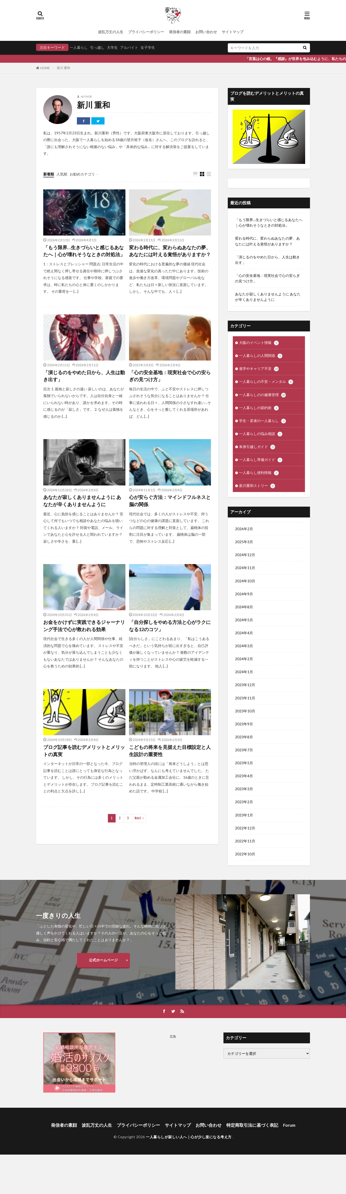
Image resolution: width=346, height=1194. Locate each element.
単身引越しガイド (257, 446)
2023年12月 (245, 685)
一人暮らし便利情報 (259, 472)
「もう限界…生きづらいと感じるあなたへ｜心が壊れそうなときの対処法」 (84, 250)
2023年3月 (244, 789)
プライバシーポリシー (146, 32)
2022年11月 (245, 841)
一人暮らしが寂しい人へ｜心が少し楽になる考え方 (189, 1137)
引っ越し (97, 47)
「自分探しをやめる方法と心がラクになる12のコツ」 (170, 625)
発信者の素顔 (180, 32)
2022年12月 (245, 828)
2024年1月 (244, 672)
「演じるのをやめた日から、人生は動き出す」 (84, 375)
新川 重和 (63, 68)
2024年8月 (244, 607)
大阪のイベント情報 (259, 342)
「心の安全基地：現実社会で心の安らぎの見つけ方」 (170, 375)
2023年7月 (244, 750)
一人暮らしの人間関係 (260, 355)
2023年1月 (244, 815)
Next (138, 818)
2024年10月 (245, 581)
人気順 (61, 174)
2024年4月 (244, 633)
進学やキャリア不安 (259, 368)
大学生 (112, 47)
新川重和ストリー (257, 485)
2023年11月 (245, 698)
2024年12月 (245, 555)
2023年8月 (244, 737)
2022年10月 (245, 854)
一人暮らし (79, 47)
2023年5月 (244, 763)
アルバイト (129, 47)
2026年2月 (244, 529)
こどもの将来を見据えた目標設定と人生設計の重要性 (170, 750)
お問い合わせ (206, 32)
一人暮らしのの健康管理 (262, 395)
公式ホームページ (103, 960)
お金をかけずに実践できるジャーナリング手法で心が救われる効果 (84, 625)
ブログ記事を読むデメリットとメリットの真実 (84, 750)
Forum (289, 1125)
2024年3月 (244, 646)
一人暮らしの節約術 (259, 407)
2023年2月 (244, 802)
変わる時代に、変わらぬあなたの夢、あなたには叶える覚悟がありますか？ (170, 250)
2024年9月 (244, 594)
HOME (45, 68)
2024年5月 (244, 620)
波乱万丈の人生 (110, 32)
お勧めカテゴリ (82, 174)
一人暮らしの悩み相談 (260, 433)
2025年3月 (244, 542)
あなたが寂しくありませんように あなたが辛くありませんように (82, 500)
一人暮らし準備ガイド (260, 459)
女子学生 (148, 47)
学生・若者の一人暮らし (262, 420)
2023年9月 (244, 724)
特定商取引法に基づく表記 (252, 1125)
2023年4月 (244, 776)
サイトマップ (232, 32)
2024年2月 (244, 659)
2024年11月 (245, 568)
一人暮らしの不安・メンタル (266, 381)
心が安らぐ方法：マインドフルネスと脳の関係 (170, 500)
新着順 (48, 174)
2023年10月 (245, 711)
